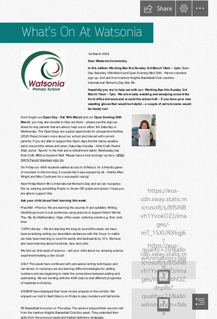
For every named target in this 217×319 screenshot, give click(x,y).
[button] (157, 8)
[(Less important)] (42, 71)
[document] (108, 159)
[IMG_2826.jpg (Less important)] (143, 130)
